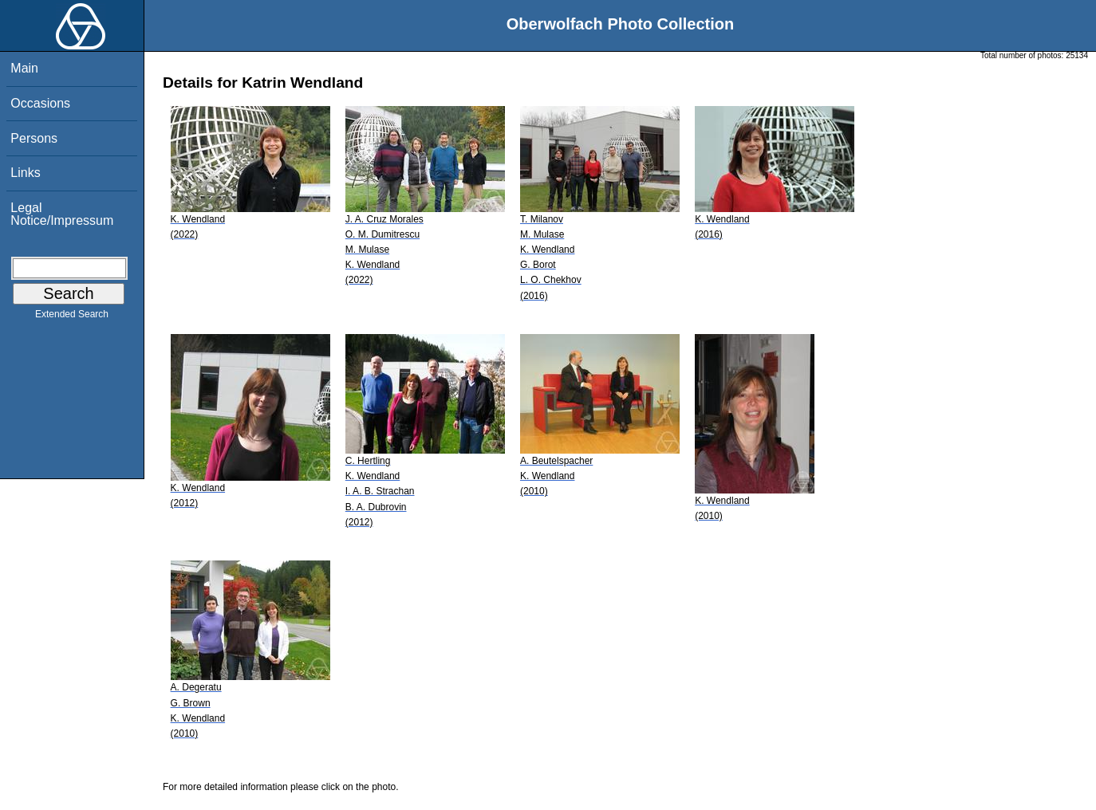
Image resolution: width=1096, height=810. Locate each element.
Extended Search (71, 317)
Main (24, 68)
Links (25, 172)
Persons (33, 138)
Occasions (40, 103)
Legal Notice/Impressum (61, 214)
